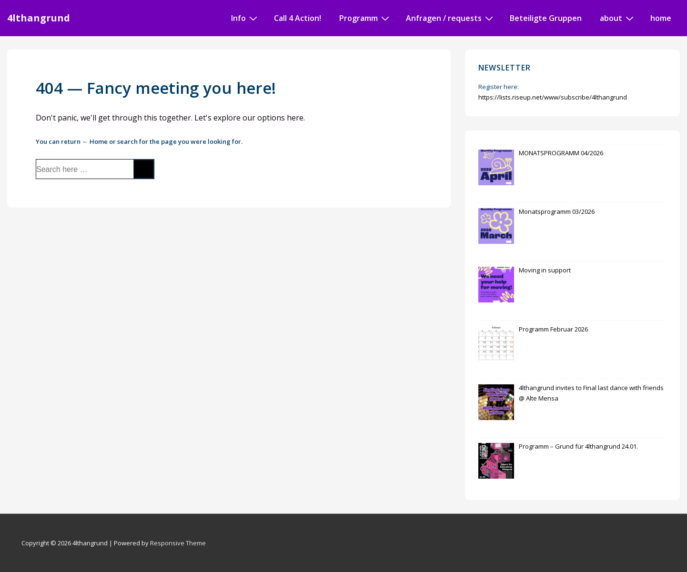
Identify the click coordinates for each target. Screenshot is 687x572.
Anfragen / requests (450, 17)
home (660, 18)
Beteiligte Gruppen (546, 18)
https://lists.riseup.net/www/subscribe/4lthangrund (552, 97)
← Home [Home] (95, 141)
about (618, 17)
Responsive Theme (178, 543)
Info (245, 17)
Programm (365, 17)
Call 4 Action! (297, 18)
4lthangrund (38, 17)
